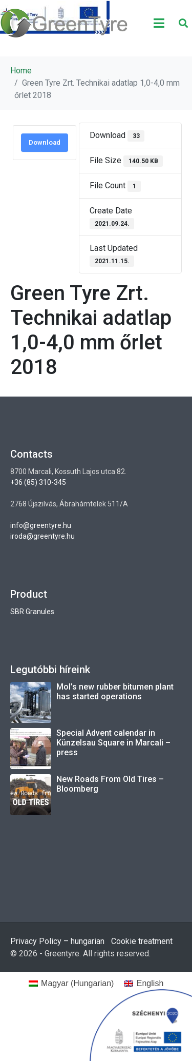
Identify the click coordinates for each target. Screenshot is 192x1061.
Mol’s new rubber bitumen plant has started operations (115, 691)
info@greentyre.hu (40, 525)
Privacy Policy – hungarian (57, 941)
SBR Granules (32, 611)
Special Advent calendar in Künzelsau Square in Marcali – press (113, 742)
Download (44, 142)
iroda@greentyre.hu (42, 536)
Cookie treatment (142, 941)
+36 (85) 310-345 (38, 482)
